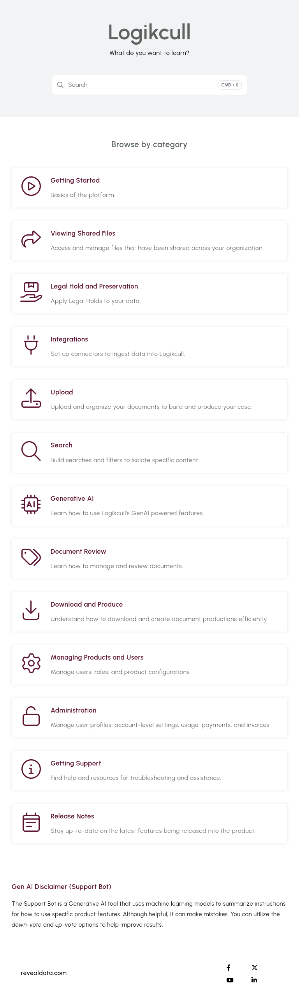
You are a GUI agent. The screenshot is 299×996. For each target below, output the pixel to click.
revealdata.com (44, 973)
